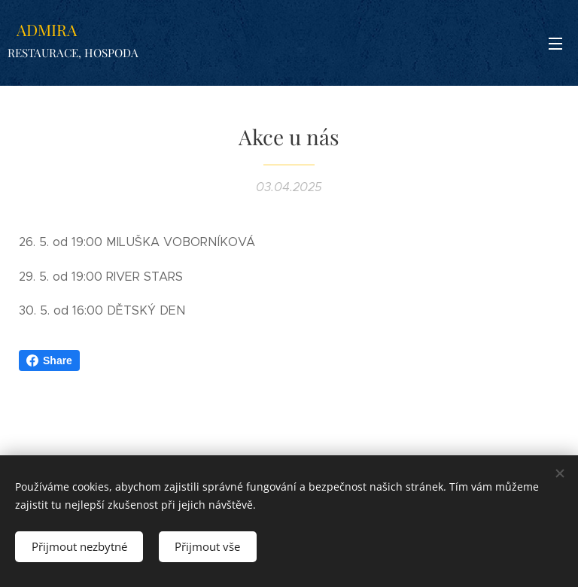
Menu (555, 43)
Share (49, 360)
